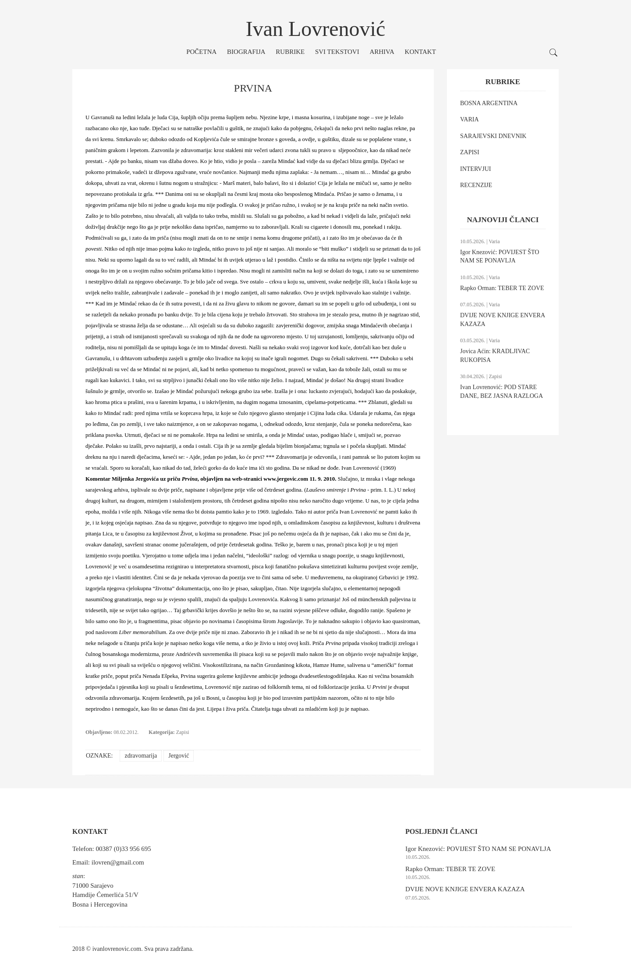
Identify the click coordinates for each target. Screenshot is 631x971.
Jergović (178, 755)
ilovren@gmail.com (118, 862)
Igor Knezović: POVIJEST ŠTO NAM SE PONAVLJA (478, 848)
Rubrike (290, 51)
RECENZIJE (476, 185)
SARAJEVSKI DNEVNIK (493, 136)
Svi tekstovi (337, 51)
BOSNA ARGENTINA (489, 103)
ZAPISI (469, 152)
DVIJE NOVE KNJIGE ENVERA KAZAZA (465, 889)
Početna (201, 51)
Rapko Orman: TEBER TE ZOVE (502, 288)
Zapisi (182, 732)
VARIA (469, 119)
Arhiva (381, 51)
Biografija (246, 51)
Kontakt (420, 51)
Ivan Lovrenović (316, 28)
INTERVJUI (475, 169)
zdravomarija (140, 755)
